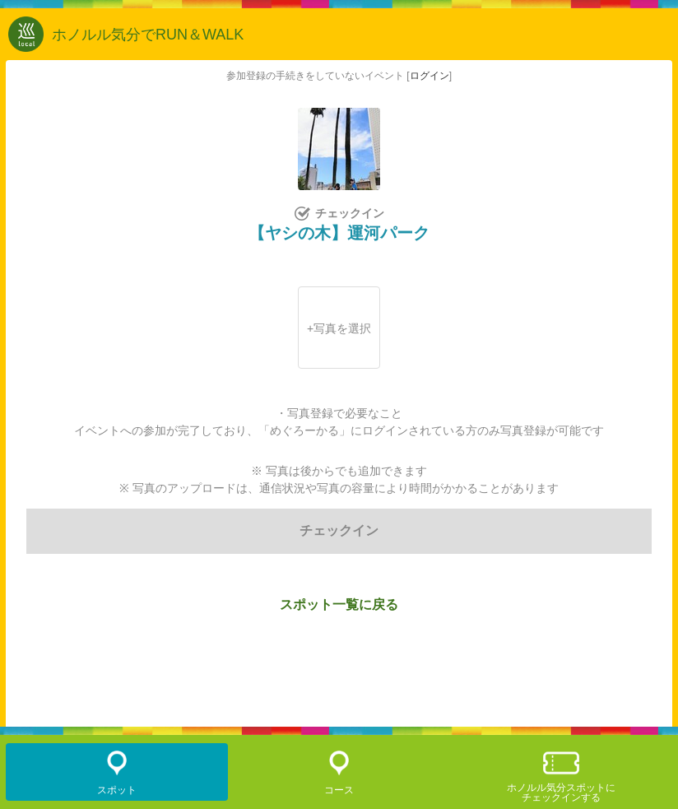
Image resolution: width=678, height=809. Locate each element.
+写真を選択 (339, 328)
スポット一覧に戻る (339, 604)
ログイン (429, 75)
